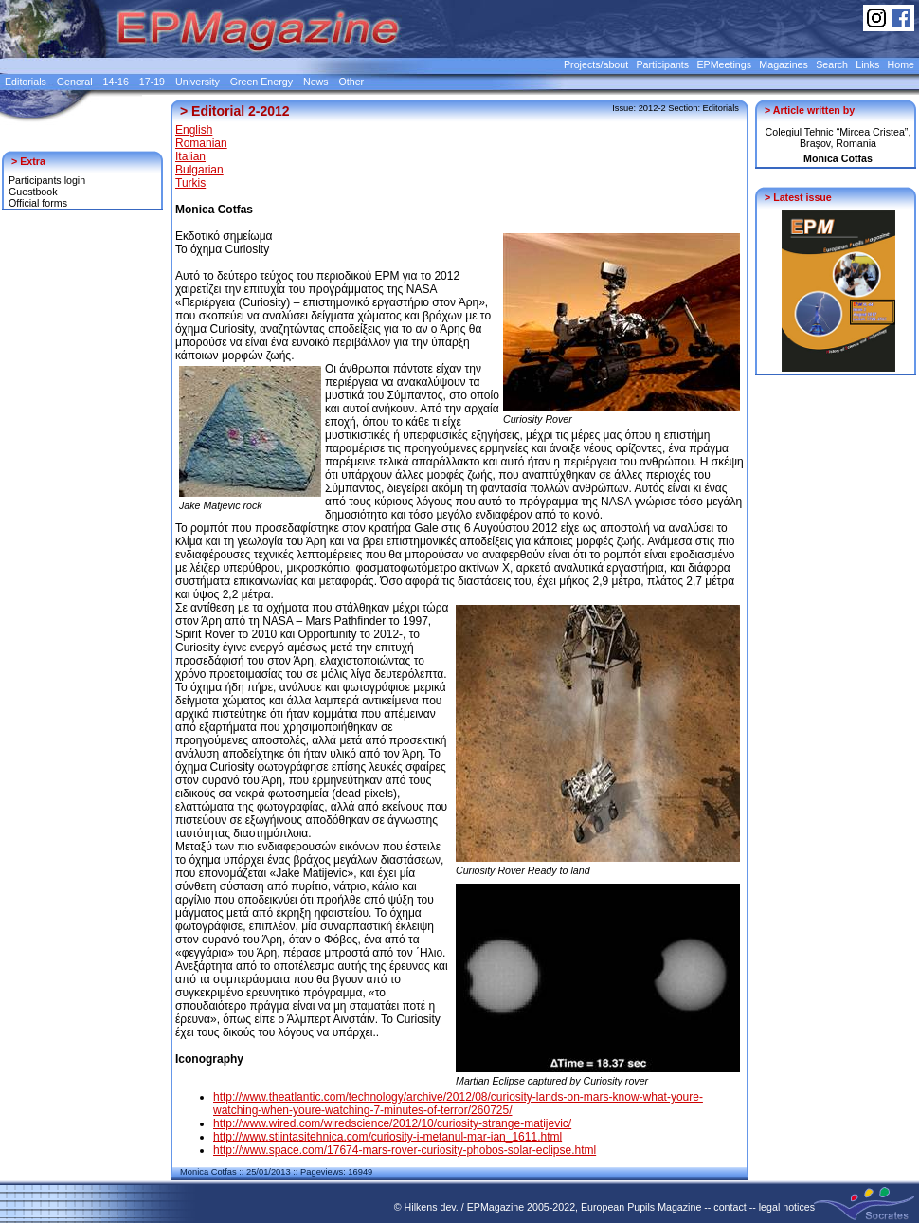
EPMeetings (724, 64)
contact (729, 1207)
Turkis (190, 183)
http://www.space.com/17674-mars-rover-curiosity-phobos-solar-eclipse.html (404, 1150)
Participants (662, 64)
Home (901, 64)
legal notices (787, 1207)
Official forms (38, 203)
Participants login (47, 180)
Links (867, 64)
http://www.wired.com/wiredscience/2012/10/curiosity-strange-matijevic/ (392, 1123)
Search (832, 64)
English (193, 130)
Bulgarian (199, 169)
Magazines (783, 64)
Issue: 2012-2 (639, 108)
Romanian (201, 143)
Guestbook (33, 191)
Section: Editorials (703, 108)
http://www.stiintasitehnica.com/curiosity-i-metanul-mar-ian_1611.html (387, 1136)
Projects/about (596, 64)
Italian (190, 156)
